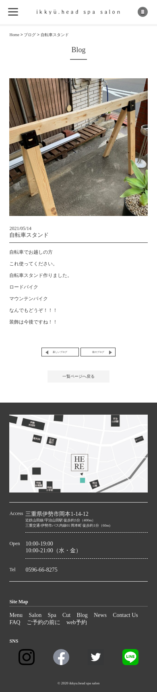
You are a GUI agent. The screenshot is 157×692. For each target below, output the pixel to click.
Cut (66, 615)
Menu (16, 615)
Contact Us (125, 615)
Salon (35, 615)
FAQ (14, 622)
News (100, 615)
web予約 (76, 622)
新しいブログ (60, 352)
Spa (52, 615)
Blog (81, 615)
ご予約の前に (43, 622)
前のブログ (98, 352)
